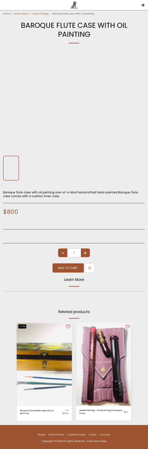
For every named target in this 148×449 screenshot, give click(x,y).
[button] (4, 5)
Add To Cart (68, 268)
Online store (21, 13)
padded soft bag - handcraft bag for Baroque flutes (100, 411)
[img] (103, 364)
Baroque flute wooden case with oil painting (37, 412)
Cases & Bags (40, 13)
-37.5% (22, 326)
